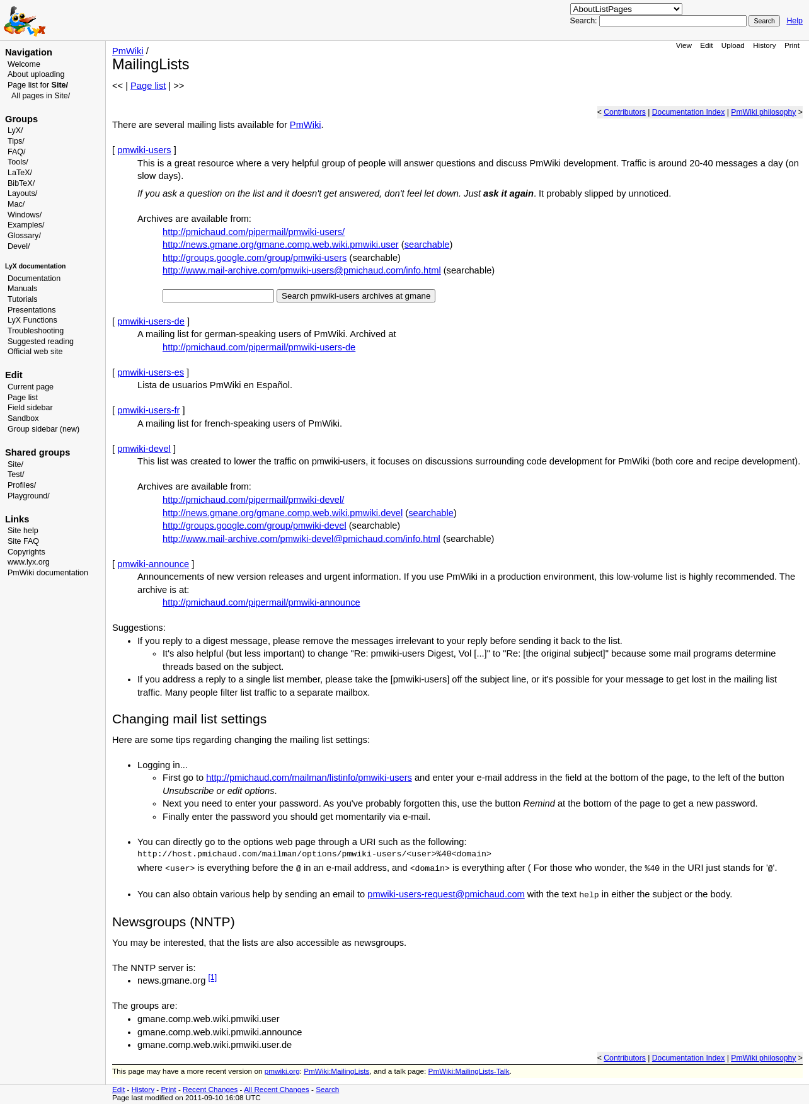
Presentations (32, 310)
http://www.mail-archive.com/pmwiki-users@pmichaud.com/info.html (302, 270)
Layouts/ (22, 193)
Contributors (625, 112)
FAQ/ (17, 151)
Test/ (16, 474)
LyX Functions (32, 320)
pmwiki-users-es (150, 372)
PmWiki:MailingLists (336, 1071)
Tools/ (18, 162)
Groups (21, 119)
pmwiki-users (144, 150)
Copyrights (26, 552)
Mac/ (16, 204)
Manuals (22, 288)
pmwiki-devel (144, 449)
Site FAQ (23, 541)
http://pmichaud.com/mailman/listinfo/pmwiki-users (309, 778)
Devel (18, 246)
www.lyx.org (29, 562)
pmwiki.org (282, 1071)
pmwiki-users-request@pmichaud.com (445, 894)
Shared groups (37, 452)
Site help (23, 530)
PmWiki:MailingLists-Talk (469, 1071)
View (684, 45)
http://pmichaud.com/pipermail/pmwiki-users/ (254, 232)
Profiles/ (22, 485)
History (764, 45)
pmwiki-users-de (151, 321)
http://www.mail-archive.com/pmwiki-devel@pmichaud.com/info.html (301, 539)
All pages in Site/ (40, 95)
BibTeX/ (21, 183)
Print (792, 45)
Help (794, 20)
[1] (212, 978)
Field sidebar (30, 407)
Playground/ (29, 496)
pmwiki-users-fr (148, 410)
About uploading (36, 74)
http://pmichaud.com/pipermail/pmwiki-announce (261, 602)
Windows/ (25, 214)
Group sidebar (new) (43, 429)
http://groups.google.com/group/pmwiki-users (255, 258)
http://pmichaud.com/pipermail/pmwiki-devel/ (253, 500)
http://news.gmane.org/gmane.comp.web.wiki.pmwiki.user (281, 244)
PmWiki (128, 51)
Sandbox (23, 418)
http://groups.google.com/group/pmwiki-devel (255, 525)
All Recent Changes (276, 1089)
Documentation (34, 278)
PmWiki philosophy (763, 112)
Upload (733, 45)
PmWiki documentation (48, 572)
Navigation (28, 52)
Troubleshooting (36, 330)
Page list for (38, 85)
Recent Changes (210, 1089)
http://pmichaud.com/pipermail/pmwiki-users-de (259, 347)
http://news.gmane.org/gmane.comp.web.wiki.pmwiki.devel (283, 513)
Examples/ (26, 225)
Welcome (24, 64)
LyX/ (15, 130)
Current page (31, 386)
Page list (23, 397)
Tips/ (16, 141)
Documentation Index (688, 112)
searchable (427, 244)
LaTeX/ (20, 172)
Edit (706, 45)
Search (327, 1089)
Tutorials (23, 299)
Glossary (23, 235)
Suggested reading (41, 341)
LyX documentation (35, 266)
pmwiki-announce (153, 564)
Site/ (15, 464)
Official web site (35, 351)
